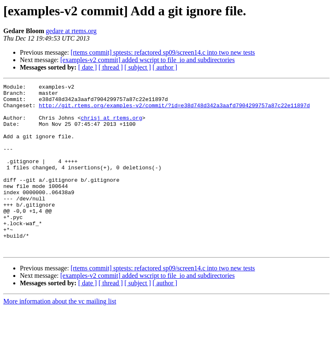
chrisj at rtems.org (111, 125)
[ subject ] (138, 67)
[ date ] (87, 67)
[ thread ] (110, 67)
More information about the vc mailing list (59, 334)
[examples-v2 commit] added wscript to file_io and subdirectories (147, 59)
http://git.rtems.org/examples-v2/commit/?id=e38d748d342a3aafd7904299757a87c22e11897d (174, 110)
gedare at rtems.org (71, 30)
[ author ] (165, 67)
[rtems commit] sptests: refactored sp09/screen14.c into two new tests (163, 52)
